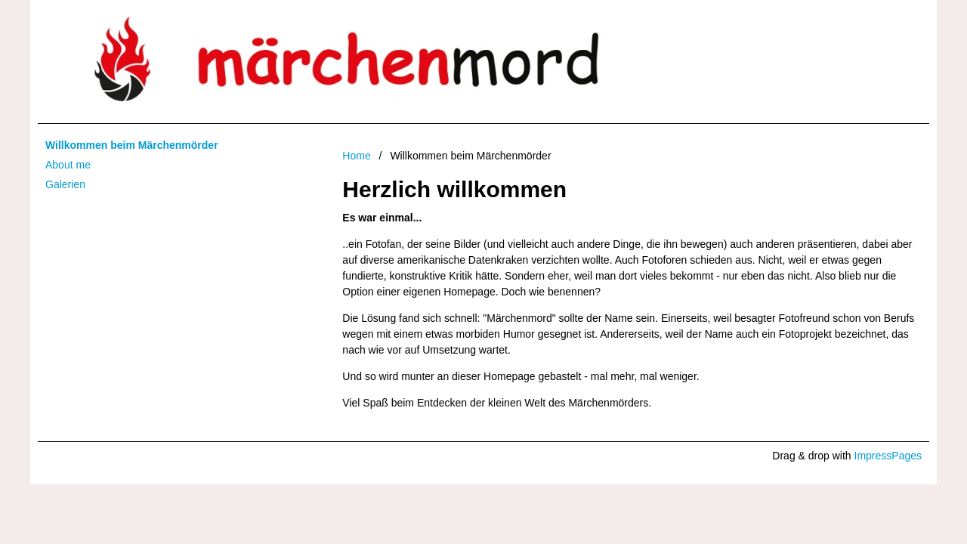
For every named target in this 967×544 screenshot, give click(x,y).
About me (68, 165)
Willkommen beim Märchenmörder (131, 145)
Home (356, 156)
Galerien (65, 184)
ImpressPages (888, 456)
